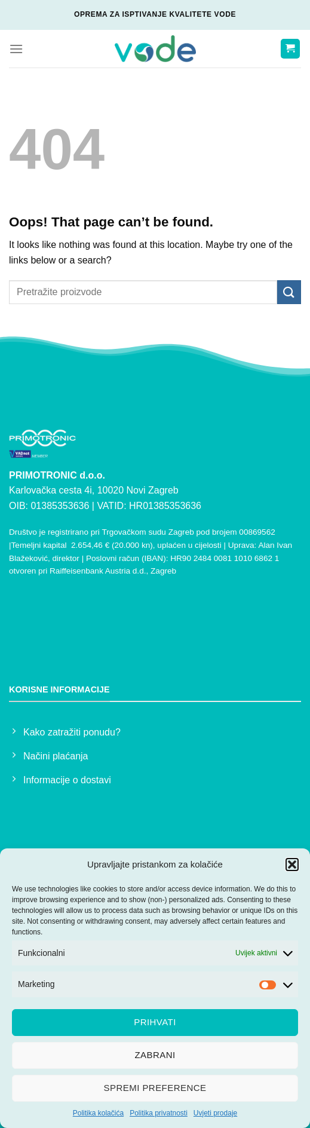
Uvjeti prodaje (215, 1113)
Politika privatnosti (159, 1113)
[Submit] (289, 292)
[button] (292, 864)
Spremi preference (155, 1088)
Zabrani (154, 1055)
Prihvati (155, 1022)
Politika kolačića (98, 1113)
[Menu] (16, 48)
